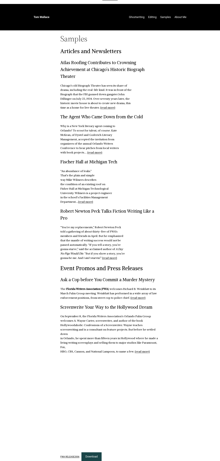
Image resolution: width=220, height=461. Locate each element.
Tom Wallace (41, 17)
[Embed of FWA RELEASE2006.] (110, 403)
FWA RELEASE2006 (69, 457)
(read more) (107, 107)
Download (91, 456)
